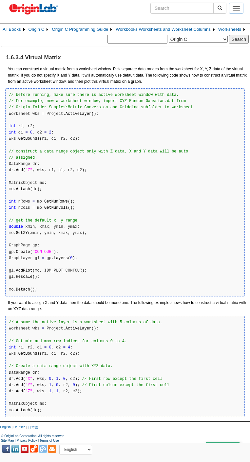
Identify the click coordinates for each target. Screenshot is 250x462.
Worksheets (229, 29)
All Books (12, 29)
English (5, 427)
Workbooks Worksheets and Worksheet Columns (163, 29)
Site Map (7, 440)
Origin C (37, 29)
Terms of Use (49, 440)
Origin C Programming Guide (80, 29)
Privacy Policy (27, 440)
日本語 (33, 427)
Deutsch (19, 427)
